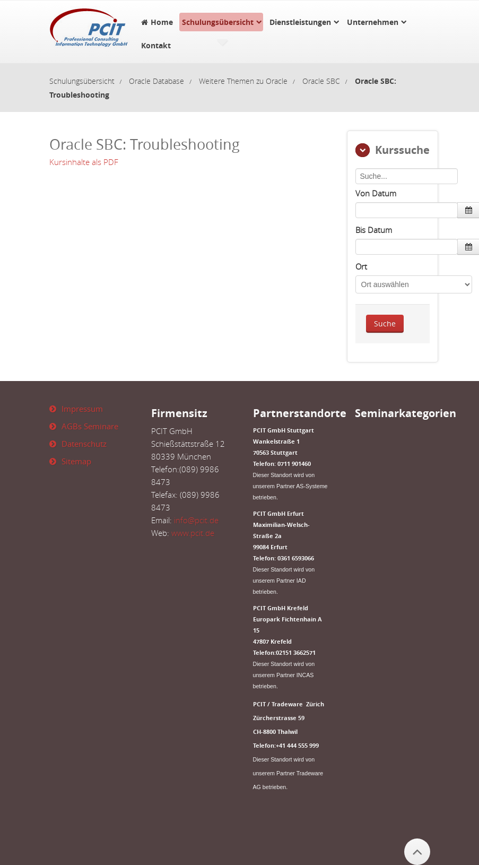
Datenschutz (84, 443)
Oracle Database (156, 81)
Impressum (82, 408)
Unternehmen (372, 22)
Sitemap (76, 461)
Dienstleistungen (300, 22)
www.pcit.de (192, 532)
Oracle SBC (321, 81)
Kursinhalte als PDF (83, 162)
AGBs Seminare (90, 426)
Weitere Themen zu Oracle (243, 81)
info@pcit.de (196, 520)
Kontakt (156, 45)
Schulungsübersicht (218, 22)
